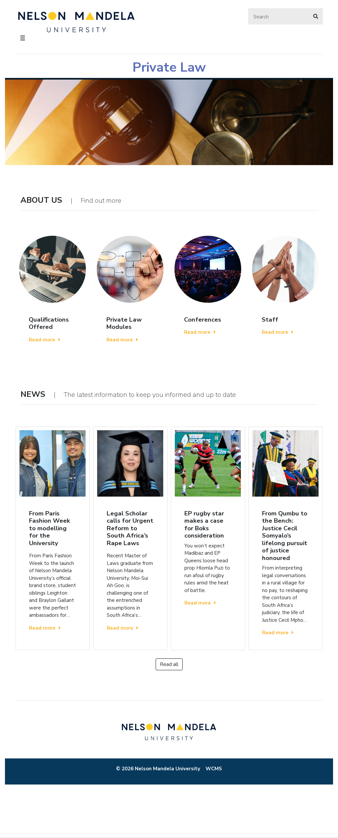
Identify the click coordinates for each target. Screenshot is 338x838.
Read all (169, 664)
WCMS (214, 768)
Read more (44, 339)
